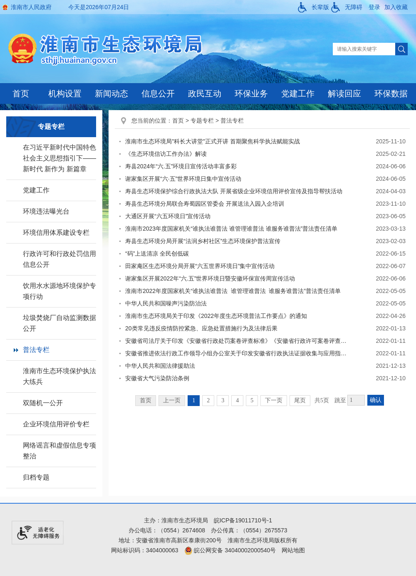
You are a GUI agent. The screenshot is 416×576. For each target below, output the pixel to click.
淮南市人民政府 (31, 7)
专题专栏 (202, 120)
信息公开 (158, 93)
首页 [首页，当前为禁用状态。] (145, 400)
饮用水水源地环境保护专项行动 (59, 291)
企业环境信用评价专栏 (56, 424)
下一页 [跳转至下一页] (273, 400)
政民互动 (204, 93)
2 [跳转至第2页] (208, 400)
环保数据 (391, 93)
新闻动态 (111, 93)
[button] (313, 7)
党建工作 (297, 93)
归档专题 (36, 477)
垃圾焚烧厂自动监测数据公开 (59, 323)
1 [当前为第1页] (193, 400)
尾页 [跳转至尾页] (300, 400)
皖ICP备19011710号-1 (243, 520)
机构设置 (65, 93)
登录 (374, 7)
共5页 (321, 400)
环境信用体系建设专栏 (56, 232)
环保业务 (251, 93)
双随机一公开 (43, 402)
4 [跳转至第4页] (237, 400)
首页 (20, 93)
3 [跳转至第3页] (222, 400)
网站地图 (293, 550)
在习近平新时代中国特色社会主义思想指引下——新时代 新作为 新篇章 (59, 158)
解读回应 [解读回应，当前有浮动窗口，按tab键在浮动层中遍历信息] (344, 93)
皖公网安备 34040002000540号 (230, 550)
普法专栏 (36, 349)
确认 (375, 400)
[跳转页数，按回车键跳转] (356, 400)
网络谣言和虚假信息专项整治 (59, 451)
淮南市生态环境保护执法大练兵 (59, 376)
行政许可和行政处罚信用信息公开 (59, 259)
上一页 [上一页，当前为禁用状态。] (172, 400)
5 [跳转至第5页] (251, 400)
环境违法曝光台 (46, 211)
